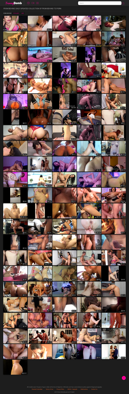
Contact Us (94, 389)
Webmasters (84, 389)
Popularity (16, 13)
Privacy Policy (60, 389)
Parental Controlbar (37, 389)
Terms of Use (49, 389)
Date (22, 13)
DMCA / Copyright (72, 389)
